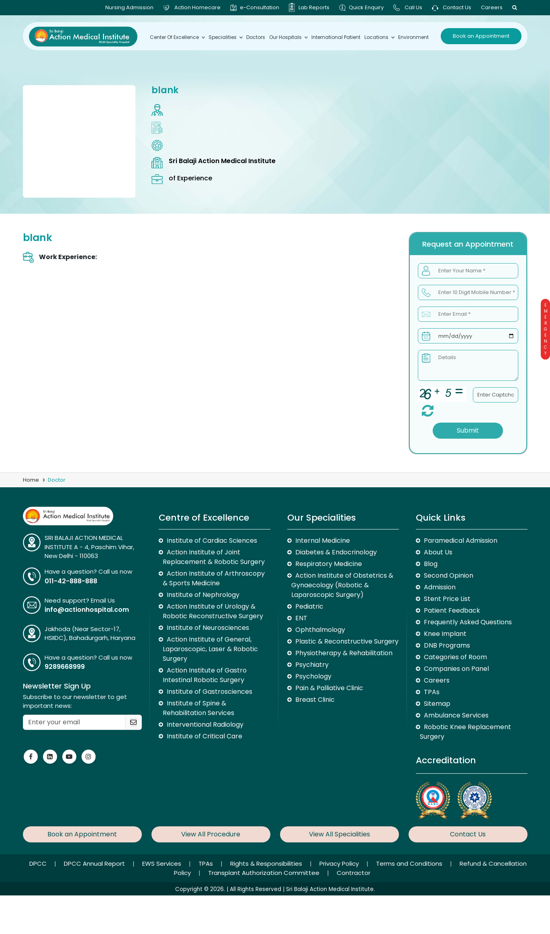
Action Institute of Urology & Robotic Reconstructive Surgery (213, 611)
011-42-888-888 (71, 581)
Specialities (225, 37)
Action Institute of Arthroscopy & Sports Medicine (214, 578)
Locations (379, 37)
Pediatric (309, 606)
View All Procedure (210, 834)
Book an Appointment (481, 36)
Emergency (545, 329)
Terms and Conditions (410, 863)
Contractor (353, 873)
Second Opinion (448, 575)
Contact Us (451, 7)
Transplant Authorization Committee (264, 873)
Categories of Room (455, 657)
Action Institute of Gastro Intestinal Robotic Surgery (205, 675)
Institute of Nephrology (203, 594)
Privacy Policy (339, 863)
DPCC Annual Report (95, 863)
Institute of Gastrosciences (209, 691)
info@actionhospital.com (87, 609)
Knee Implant (445, 633)
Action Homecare (197, 7)
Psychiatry (312, 664)
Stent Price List (447, 598)
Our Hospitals (288, 37)
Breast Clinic (315, 699)
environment (413, 37)
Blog (431, 563)
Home (31, 479)
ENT (301, 618)
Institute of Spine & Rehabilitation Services (198, 708)
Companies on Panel (456, 668)
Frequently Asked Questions (468, 622)
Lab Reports (314, 7)
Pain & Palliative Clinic (329, 688)
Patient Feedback (452, 610)
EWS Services (162, 863)
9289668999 (65, 666)
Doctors (255, 37)
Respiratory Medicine (328, 563)
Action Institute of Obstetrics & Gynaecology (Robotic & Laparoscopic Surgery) (342, 585)
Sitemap (437, 703)
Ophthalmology (320, 629)
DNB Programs (447, 645)
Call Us (413, 7)
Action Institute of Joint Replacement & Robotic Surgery (214, 557)
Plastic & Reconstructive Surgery (347, 641)
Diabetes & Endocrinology (336, 552)
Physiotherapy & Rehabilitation (344, 653)
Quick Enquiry (366, 7)
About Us (438, 552)
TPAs (432, 692)
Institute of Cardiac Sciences (212, 540)
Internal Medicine (322, 540)
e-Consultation (259, 7)
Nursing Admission (129, 7)
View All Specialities (339, 834)
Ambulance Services (456, 715)
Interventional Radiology (205, 724)
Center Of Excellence (177, 37)
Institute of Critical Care (204, 736)
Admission (440, 587)
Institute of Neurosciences (208, 627)
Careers (492, 7)
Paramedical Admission (460, 540)
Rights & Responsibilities (267, 863)
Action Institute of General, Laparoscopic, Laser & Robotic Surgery (210, 649)
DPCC (38, 863)
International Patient (335, 37)
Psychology (313, 676)
